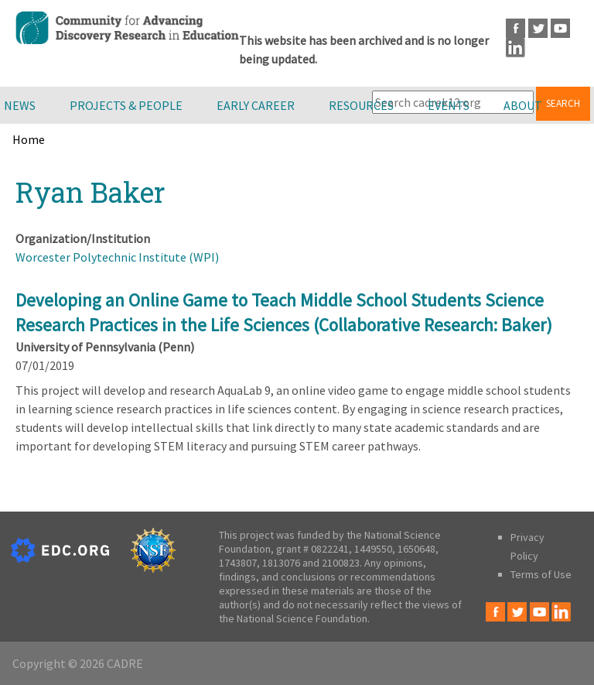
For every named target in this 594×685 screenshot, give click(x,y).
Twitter (538, 28)
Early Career (256, 105)
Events (448, 105)
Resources (361, 105)
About (523, 105)
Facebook (515, 28)
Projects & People (126, 105)
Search (563, 103)
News (20, 105)
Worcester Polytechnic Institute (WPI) (117, 257)
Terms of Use (541, 574)
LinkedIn (515, 47)
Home (28, 139)
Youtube (560, 28)
